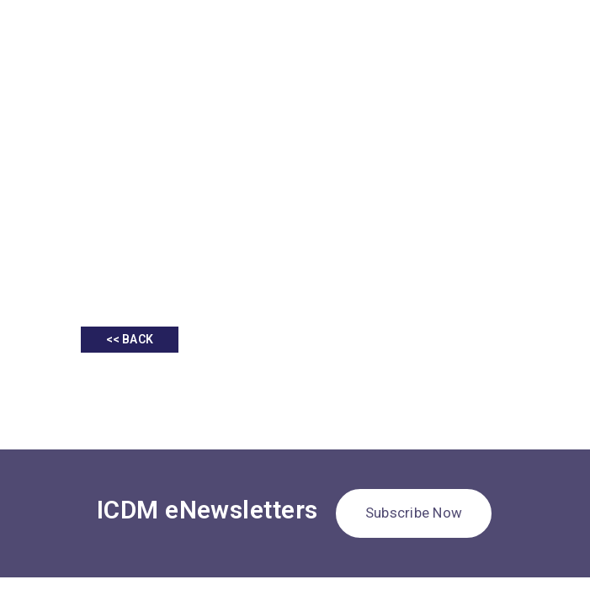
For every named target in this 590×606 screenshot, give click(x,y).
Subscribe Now (413, 512)
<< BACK (129, 339)
